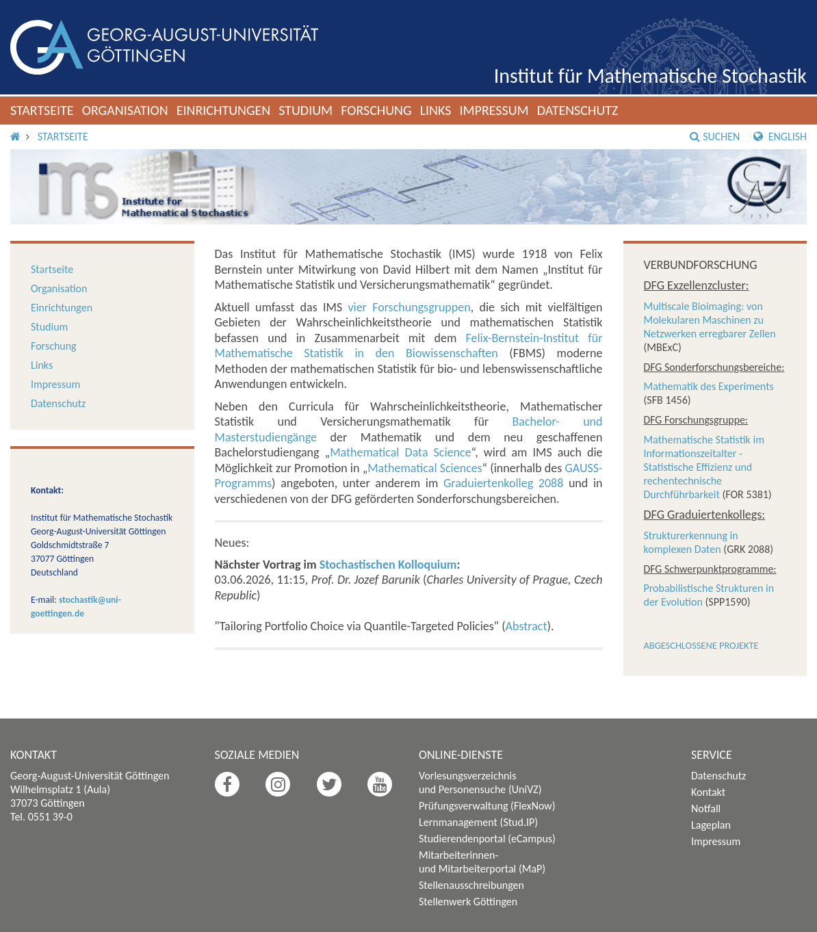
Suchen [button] (715, 136)
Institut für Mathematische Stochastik (650, 75)
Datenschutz (578, 110)
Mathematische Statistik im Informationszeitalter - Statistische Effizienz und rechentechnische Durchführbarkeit (704, 467)
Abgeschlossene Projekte (701, 645)
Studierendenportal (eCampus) (487, 838)
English (780, 136)
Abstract (526, 626)
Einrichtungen (224, 110)
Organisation (125, 110)
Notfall (706, 808)
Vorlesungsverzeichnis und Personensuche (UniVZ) (480, 782)
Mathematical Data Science (400, 452)
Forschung (376, 110)
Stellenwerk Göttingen (468, 901)
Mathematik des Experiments (709, 386)
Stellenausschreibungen (471, 885)
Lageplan (711, 824)
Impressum (493, 110)
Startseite (42, 110)
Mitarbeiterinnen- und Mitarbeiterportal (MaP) (482, 862)
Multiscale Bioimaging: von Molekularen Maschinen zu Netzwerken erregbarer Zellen (710, 320)
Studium (305, 110)
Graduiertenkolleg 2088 (503, 483)
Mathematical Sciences (424, 468)
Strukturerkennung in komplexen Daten (691, 542)
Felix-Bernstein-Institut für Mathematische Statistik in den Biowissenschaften (409, 346)
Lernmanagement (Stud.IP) (478, 822)
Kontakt (708, 792)
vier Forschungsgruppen (409, 307)
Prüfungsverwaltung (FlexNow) (487, 805)
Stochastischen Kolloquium (388, 564)
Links (436, 110)
